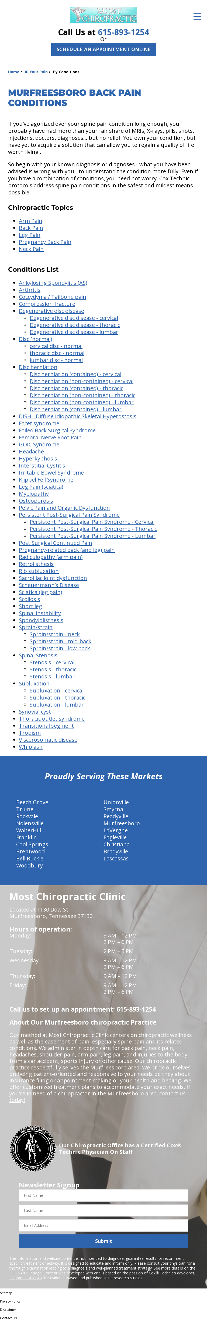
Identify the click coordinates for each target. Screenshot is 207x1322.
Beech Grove (32, 802)
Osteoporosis (36, 500)
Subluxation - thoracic (57, 697)
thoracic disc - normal (57, 353)
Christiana (117, 844)
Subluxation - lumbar (57, 704)
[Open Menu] (197, 16)
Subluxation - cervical (57, 690)
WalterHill (28, 830)
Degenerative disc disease (51, 310)
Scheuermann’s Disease (49, 585)
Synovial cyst (35, 711)
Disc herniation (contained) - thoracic (76, 388)
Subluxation (34, 683)
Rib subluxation (39, 571)
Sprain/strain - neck (55, 634)
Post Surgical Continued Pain (55, 542)
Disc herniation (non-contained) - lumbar (82, 402)
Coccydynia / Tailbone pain (52, 296)
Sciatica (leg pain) (40, 592)
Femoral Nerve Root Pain (50, 437)
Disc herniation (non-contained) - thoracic (82, 395)
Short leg (30, 606)
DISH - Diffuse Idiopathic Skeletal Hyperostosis (77, 416)
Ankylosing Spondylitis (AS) (53, 282)
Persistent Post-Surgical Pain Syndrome (69, 514)
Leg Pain (29, 234)
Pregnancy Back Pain (45, 242)
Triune (24, 809)
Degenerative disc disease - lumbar (74, 332)
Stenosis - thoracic (53, 669)
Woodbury (29, 865)
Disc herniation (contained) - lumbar (76, 409)
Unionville (116, 802)
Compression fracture (47, 303)
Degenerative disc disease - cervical (74, 318)
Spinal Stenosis (38, 655)
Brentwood (30, 851)
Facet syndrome (39, 423)
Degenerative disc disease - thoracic (75, 325)
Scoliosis (29, 599)
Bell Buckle (29, 858)
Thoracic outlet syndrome (52, 718)
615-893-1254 (123, 32)
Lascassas (116, 858)
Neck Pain (31, 249)
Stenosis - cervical (52, 662)
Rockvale (27, 816)
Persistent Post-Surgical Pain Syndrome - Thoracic (93, 528)
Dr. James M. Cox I (25, 1277)
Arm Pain (30, 220)
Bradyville (116, 851)
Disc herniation (38, 367)
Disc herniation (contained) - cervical (75, 374)
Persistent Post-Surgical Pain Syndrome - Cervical (92, 521)
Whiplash (31, 746)
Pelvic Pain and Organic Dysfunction (64, 507)
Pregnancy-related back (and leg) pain (67, 550)
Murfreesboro (122, 823)
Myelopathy (34, 493)
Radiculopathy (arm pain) (51, 557)
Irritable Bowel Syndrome (51, 472)
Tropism (30, 732)
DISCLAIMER (20, 1272)
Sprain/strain (36, 627)
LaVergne (116, 830)
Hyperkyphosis (38, 458)
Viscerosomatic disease (48, 739)
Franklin (26, 837)
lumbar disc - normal (56, 360)
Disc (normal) (35, 339)
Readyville (116, 816)
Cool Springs (32, 844)
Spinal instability (40, 613)
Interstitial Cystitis (42, 465)
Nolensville (30, 823)
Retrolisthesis (36, 564)
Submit (103, 1241)
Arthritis (29, 289)
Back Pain (31, 227)
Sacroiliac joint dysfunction (53, 578)
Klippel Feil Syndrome (46, 479)
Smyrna (113, 809)
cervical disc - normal (56, 346)
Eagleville (115, 837)
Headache (31, 451)
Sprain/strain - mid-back (60, 641)
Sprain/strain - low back (60, 648)
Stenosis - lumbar (52, 676)
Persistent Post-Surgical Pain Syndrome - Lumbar (93, 535)
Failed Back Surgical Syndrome (57, 430)
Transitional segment (46, 725)
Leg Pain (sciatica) (41, 486)
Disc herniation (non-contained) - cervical (81, 381)
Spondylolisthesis (41, 620)
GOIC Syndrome (39, 444)
